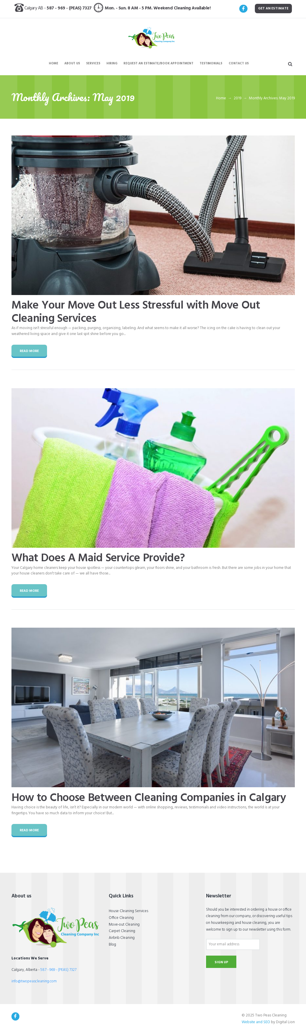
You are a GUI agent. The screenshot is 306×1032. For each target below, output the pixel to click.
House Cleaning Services (128, 911)
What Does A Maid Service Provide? (98, 558)
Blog (112, 944)
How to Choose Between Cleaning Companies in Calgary (148, 798)
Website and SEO (256, 1022)
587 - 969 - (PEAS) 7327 (70, 8)
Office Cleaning (121, 918)
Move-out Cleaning (124, 925)
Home (221, 98)
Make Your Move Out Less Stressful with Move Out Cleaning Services (135, 312)
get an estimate (273, 8)
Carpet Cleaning (122, 931)
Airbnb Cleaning (122, 938)
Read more (29, 351)
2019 (237, 98)
